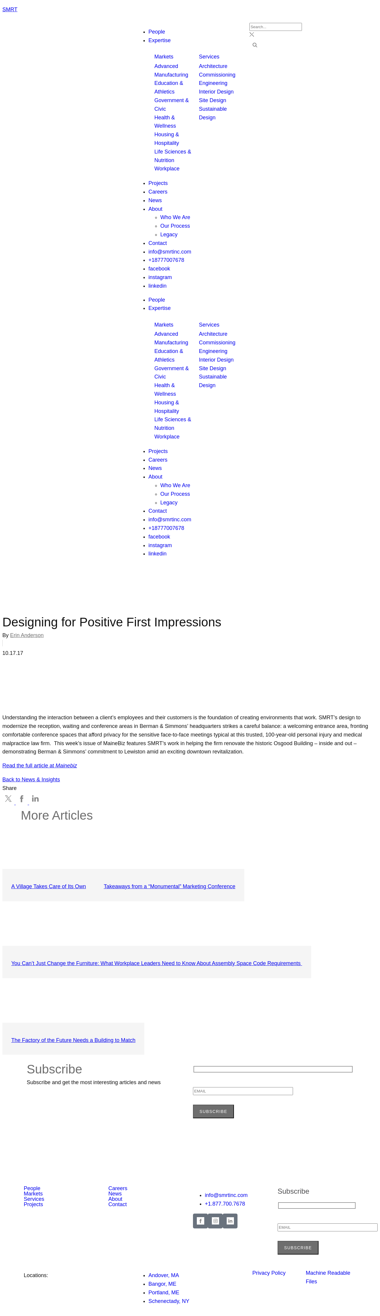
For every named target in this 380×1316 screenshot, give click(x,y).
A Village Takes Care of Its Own (48, 886)
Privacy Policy (269, 1273)
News (155, 468)
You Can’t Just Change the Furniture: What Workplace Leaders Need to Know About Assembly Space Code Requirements (156, 963)
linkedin (157, 554)
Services (209, 57)
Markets (163, 57)
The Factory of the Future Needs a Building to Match (73, 1040)
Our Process (175, 494)
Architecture (213, 66)
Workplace (167, 169)
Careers (157, 460)
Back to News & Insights (31, 780)
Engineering (213, 83)
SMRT (10, 9)
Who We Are (175, 485)
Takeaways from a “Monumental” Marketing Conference (169, 886)
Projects (158, 451)
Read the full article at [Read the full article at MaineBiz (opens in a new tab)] (29, 766)
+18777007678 (166, 528)
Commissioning (217, 75)
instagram (160, 545)
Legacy (169, 503)
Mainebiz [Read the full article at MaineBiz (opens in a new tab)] (66, 766)
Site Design (212, 100)
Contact (157, 511)
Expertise (159, 308)
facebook (159, 537)
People (156, 300)
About (155, 477)
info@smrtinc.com (169, 519)
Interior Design (216, 92)
